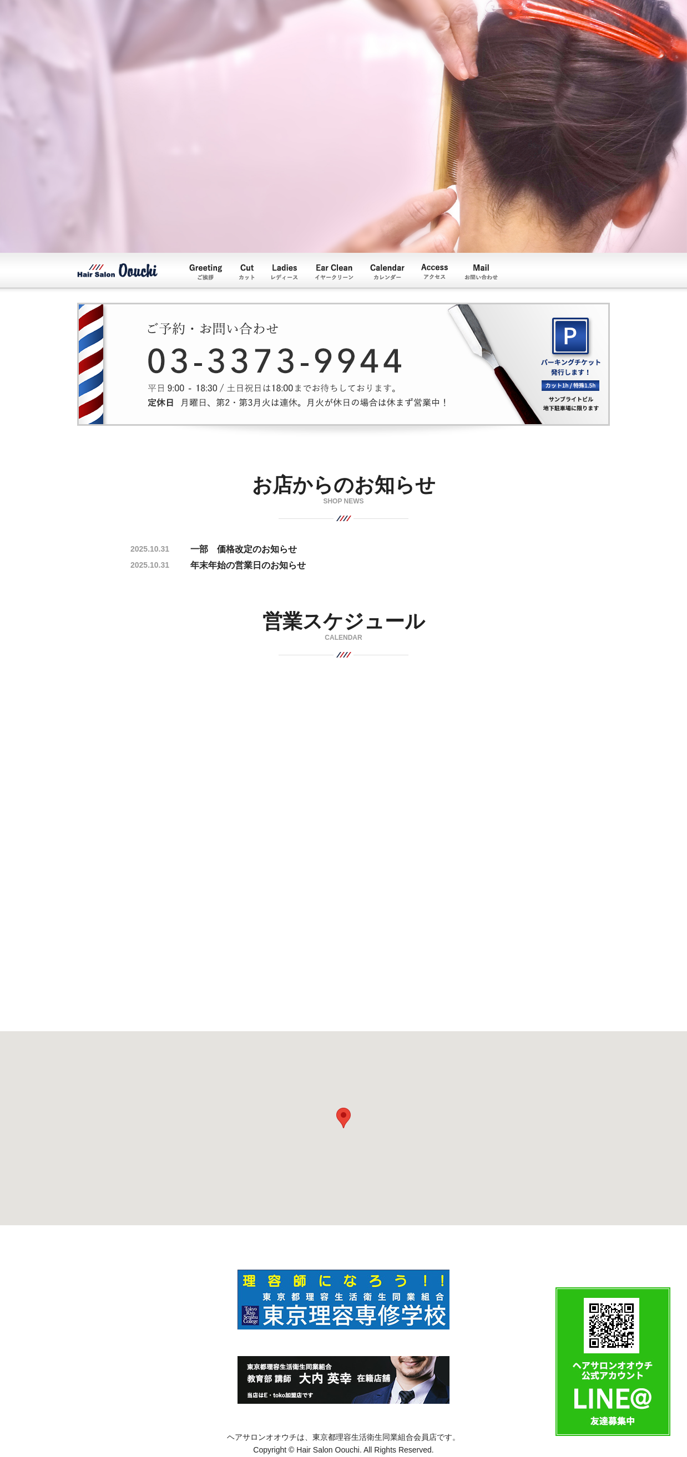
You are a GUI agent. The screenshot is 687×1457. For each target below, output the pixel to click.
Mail (481, 271)
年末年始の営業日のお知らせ (248, 565)
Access (434, 271)
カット (247, 272)
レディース (284, 272)
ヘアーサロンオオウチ (117, 270)
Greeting (205, 272)
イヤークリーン (334, 272)
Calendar (387, 272)
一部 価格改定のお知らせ (243, 549)
